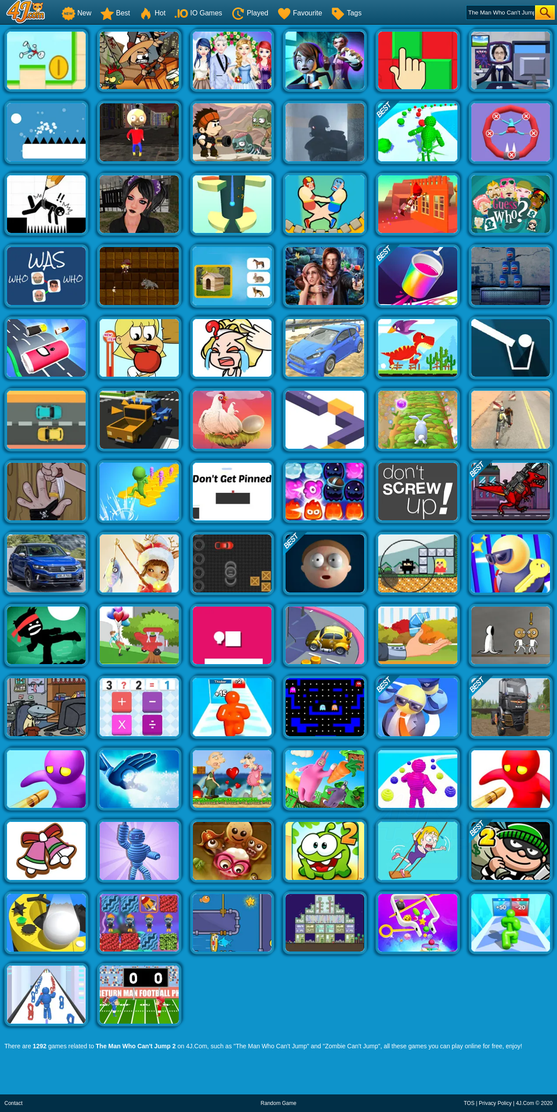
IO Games (198, 13)
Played (249, 13)
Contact (13, 1103)
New (76, 13)
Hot (152, 13)
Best (115, 13)
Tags (346, 13)
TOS (469, 1103)
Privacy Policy (495, 1103)
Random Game (278, 1103)
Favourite (299, 13)
